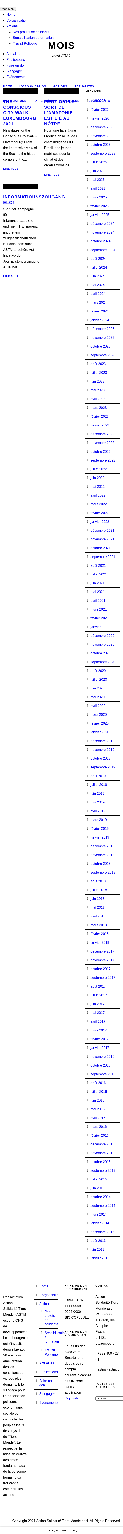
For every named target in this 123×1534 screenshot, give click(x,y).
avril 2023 (97, 399)
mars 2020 (98, 714)
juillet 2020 (98, 679)
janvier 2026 (99, 118)
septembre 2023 (102, 355)
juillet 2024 (98, 267)
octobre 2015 (100, 1162)
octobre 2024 (100, 241)
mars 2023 (98, 408)
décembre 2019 (102, 741)
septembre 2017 (102, 977)
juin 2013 (97, 1249)
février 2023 (99, 416)
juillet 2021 (98, 574)
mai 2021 (97, 592)
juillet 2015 (98, 1179)
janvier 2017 (99, 1048)
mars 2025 (98, 197)
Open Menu (7, 8)
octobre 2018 (100, 863)
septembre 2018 (102, 872)
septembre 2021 (102, 557)
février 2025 (99, 206)
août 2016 (98, 1083)
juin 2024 (97, 276)
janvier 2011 (99, 1258)
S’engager (14, 71)
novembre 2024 (102, 232)
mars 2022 (98, 504)
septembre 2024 (102, 250)
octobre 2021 (100, 548)
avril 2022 (97, 495)
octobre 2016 (100, 1065)
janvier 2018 (99, 942)
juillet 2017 (98, 995)
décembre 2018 (102, 846)
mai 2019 (97, 802)
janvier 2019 (99, 837)
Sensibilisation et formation (33, 38)
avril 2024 (97, 294)
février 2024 (99, 311)
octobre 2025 (100, 144)
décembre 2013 (102, 1232)
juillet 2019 (98, 785)
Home (11, 14)
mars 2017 (98, 1030)
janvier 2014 (99, 1223)
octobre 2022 (100, 451)
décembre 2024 (102, 223)
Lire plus (11, 168)
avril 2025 (97, 188)
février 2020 (99, 723)
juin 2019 (97, 793)
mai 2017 (97, 1013)
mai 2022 (97, 486)
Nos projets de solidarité (31, 32)
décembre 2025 (102, 127)
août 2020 (98, 671)
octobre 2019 (100, 758)
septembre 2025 (102, 153)
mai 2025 (97, 180)
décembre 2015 (102, 1144)
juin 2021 (97, 583)
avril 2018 (97, 916)
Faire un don (16, 65)
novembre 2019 (102, 749)
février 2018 (99, 934)
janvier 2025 (99, 215)
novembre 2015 (102, 1153)
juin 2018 (97, 899)
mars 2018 (98, 925)
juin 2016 (97, 1100)
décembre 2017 (102, 951)
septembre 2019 (102, 767)
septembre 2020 (102, 662)
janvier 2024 (99, 320)
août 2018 (98, 881)
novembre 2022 (102, 443)
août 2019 (98, 776)
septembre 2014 (102, 1205)
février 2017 (99, 1039)
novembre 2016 (102, 1056)
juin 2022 (97, 478)
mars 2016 (98, 1127)
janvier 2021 (99, 627)
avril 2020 (97, 706)
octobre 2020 (100, 653)
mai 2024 (97, 285)
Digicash (71, 1398)
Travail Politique (25, 43)
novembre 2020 (102, 644)
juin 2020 (97, 688)
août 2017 (98, 986)
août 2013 (98, 1241)
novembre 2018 (102, 855)
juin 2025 (97, 171)
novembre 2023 (102, 337)
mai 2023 (97, 390)
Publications (15, 59)
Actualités (13, 54)
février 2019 (99, 828)
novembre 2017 (102, 960)
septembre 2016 (102, 1074)
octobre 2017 (100, 969)
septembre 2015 (102, 1170)
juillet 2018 (98, 890)
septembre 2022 (102, 460)
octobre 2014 (100, 1197)
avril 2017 (97, 1021)
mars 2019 (98, 820)
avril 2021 (97, 600)
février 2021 (99, 618)
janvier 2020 (99, 732)
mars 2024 (98, 302)
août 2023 (98, 364)
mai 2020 (97, 697)
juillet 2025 (98, 162)
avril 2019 (97, 811)
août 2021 (98, 565)
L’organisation (17, 20)
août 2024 (98, 258)
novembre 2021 (102, 539)
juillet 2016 (98, 1091)
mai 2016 (97, 1109)
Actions (12, 26)
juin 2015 (97, 1188)
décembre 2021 (102, 530)
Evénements (15, 77)
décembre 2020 (102, 636)
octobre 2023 (100, 346)
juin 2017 (97, 1004)
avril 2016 (97, 1118)
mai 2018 (97, 907)
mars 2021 (98, 609)
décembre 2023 (102, 329)
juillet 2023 (98, 372)
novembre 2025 (102, 136)
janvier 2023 (99, 425)
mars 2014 (98, 1214)
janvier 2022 (99, 522)
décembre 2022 (102, 434)
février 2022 (99, 513)
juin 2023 (97, 381)
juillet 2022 (98, 469)
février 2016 (99, 1135)
